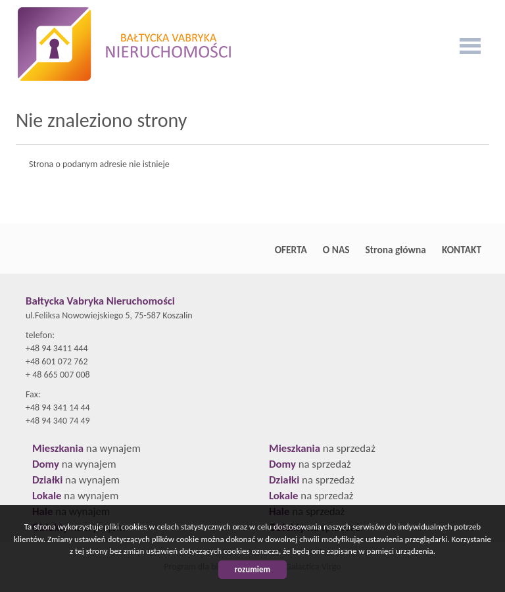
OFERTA (291, 249)
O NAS (336, 249)
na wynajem (86, 448)
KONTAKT (461, 249)
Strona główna (396, 249)
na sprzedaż (322, 448)
